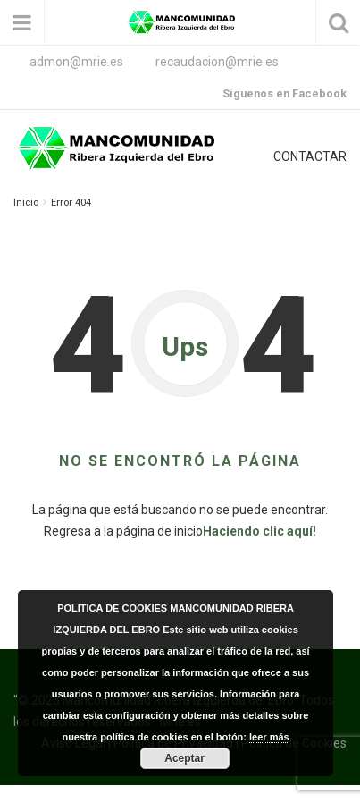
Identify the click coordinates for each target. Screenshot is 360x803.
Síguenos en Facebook (284, 93)
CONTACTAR (310, 156)
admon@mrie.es (76, 62)
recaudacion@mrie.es (217, 62)
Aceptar (184, 758)
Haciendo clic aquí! (259, 531)
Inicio (25, 202)
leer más (269, 736)
